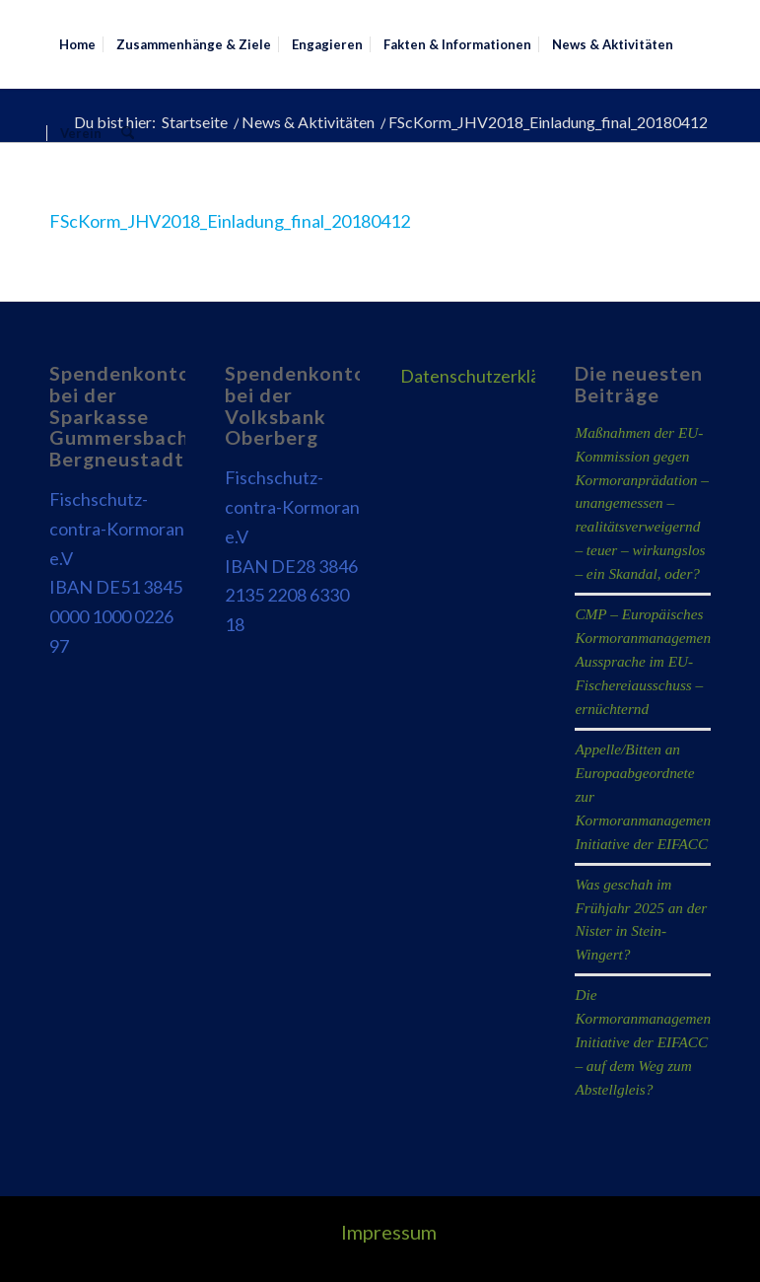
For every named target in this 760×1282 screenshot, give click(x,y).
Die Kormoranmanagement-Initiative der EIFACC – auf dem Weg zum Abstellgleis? (647, 1042)
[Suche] (127, 133)
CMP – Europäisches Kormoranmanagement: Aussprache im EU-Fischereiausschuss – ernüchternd (647, 661)
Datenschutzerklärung (488, 376)
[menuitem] (77, 44)
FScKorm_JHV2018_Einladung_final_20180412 (229, 221)
